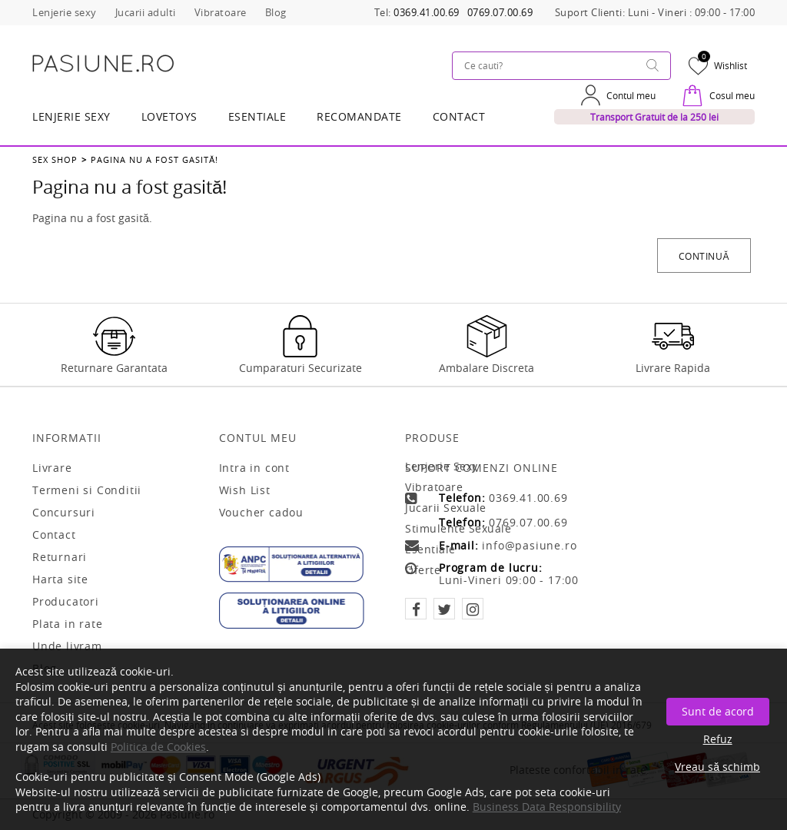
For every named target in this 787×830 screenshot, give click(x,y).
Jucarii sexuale (445, 507)
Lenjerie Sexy (71, 116)
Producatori (65, 602)
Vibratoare (434, 487)
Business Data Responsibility (547, 806)
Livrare (52, 468)
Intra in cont (254, 468)
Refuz (717, 739)
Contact (459, 116)
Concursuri (63, 512)
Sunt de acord (718, 711)
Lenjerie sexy (441, 466)
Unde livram (67, 646)
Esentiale (257, 116)
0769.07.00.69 (500, 13)
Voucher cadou (261, 512)
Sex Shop (55, 159)
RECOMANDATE (359, 116)
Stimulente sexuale (458, 528)
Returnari (59, 557)
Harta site (60, 579)
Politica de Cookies (158, 746)
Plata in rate (67, 624)
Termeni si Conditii (86, 490)
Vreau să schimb (717, 766)
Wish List (245, 490)
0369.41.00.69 (427, 13)
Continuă (704, 256)
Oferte (422, 570)
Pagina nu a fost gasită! (154, 159)
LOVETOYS (169, 116)
